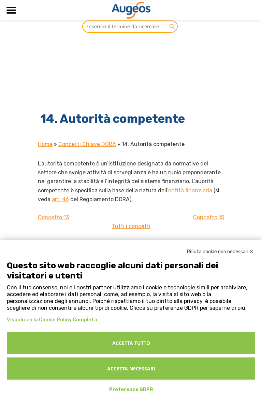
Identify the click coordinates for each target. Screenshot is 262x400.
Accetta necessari (131, 368)
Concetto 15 (208, 217)
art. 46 (60, 199)
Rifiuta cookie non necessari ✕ (220, 252)
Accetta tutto (131, 343)
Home (45, 144)
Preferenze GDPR (131, 390)
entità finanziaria (190, 190)
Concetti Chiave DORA (87, 144)
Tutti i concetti (131, 226)
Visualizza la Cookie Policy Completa (52, 320)
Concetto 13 (53, 217)
